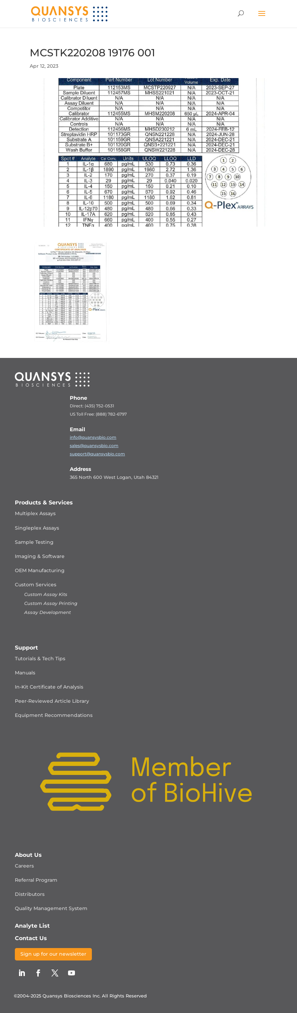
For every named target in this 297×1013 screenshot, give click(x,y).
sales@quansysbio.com (94, 445)
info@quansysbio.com (93, 437)
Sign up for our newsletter (53, 954)
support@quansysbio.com (97, 453)
